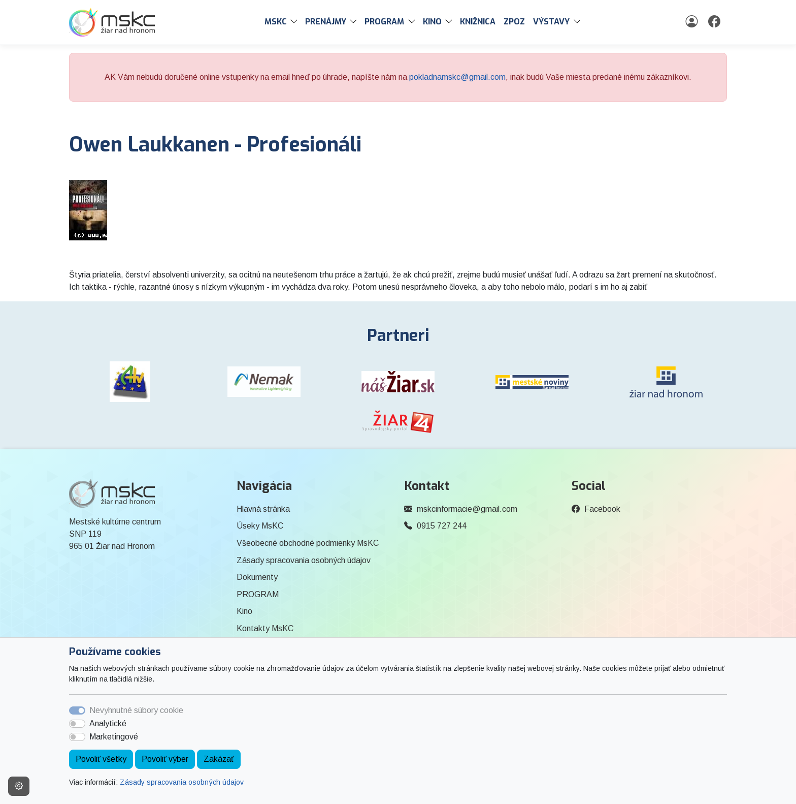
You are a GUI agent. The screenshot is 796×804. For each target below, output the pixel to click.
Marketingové (113, 736)
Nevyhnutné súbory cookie (136, 710)
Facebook (602, 509)
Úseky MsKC (260, 525)
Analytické (107, 723)
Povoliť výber (165, 759)
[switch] (77, 724)
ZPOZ (514, 21)
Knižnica (477, 21)
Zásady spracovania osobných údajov (182, 782)
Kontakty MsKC (265, 628)
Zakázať (219, 759)
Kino (244, 611)
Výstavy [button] (551, 21)
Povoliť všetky (101, 759)
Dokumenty (257, 577)
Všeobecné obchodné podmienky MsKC (308, 543)
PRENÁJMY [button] (325, 21)
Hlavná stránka (263, 509)
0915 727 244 (442, 525)
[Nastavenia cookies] (18, 786)
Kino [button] (432, 21)
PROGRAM (258, 594)
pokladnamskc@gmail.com (457, 77)
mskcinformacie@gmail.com (467, 509)
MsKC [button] (275, 21)
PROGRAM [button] (384, 21)
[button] (296, 22)
